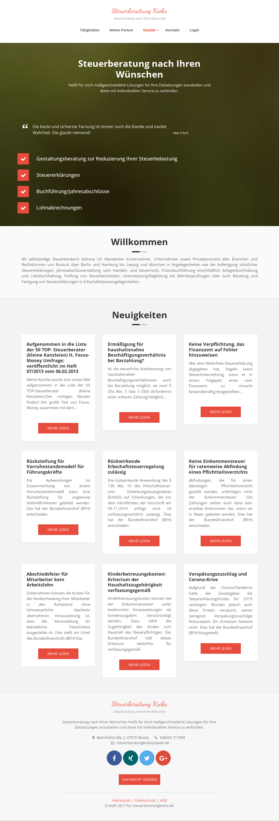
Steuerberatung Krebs (139, 10)
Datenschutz (145, 800)
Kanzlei (149, 30)
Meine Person (121, 30)
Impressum (121, 800)
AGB (163, 800)
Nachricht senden (139, 779)
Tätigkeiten (89, 30)
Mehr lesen (58, 428)
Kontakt (172, 30)
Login (194, 30)
